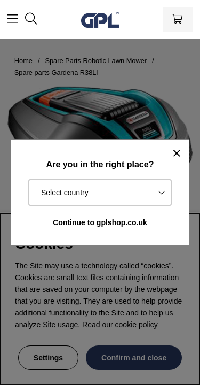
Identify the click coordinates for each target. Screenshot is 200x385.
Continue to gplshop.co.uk (100, 222)
